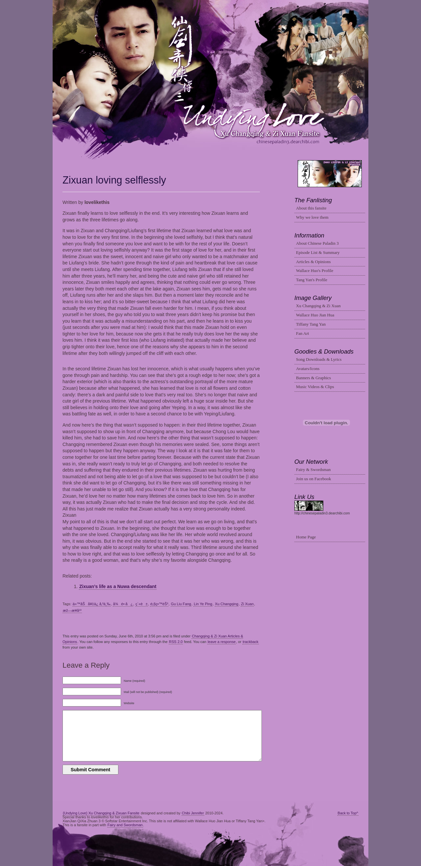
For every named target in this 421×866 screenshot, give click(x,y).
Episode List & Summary (318, 252)
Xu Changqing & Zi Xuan (318, 305)
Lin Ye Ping (203, 604)
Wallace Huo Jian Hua (315, 314)
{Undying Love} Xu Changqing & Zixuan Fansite (101, 813)
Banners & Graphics (313, 377)
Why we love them (312, 217)
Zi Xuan (247, 604)
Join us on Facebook (313, 478)
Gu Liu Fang (181, 604)
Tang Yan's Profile (311, 279)
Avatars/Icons (307, 368)
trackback (251, 642)
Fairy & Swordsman (313, 469)
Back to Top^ (348, 813)
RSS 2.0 (176, 642)
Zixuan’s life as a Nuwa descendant (117, 586)
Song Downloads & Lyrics (318, 359)
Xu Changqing (226, 604)
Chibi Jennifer (193, 813)
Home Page (306, 536)
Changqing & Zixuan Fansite (211, 80)
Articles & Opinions (313, 261)
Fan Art (302, 333)
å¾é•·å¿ (123, 604)
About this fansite (311, 208)
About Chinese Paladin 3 (317, 243)
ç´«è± (142, 604)
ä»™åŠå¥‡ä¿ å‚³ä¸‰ (92, 604)
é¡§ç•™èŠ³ (159, 604)
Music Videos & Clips (315, 386)
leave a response (221, 642)
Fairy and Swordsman (125, 825)
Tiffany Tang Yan (311, 324)
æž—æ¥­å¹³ (72, 610)
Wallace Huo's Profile (314, 270)
